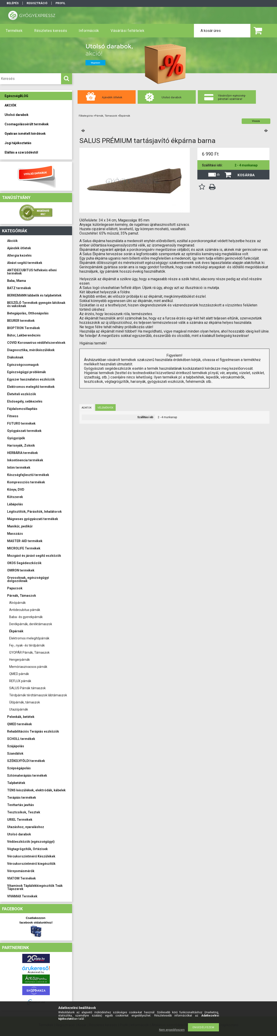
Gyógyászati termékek (24, 431)
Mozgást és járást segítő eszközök (34, 555)
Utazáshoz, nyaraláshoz (25, 827)
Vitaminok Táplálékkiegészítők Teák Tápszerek (35, 887)
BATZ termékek (19, 288)
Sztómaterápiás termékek (27, 775)
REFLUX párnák (20, 681)
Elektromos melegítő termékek (31, 387)
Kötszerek (15, 497)
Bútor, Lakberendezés (24, 335)
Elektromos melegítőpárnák (29, 638)
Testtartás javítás (20, 805)
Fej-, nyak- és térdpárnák (27, 645)
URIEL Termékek (19, 819)
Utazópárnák (18, 709)
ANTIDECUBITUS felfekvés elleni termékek (32, 271)
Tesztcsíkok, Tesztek (23, 812)
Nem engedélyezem (172, 1029)
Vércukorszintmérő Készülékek (31, 856)
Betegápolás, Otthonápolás (28, 313)
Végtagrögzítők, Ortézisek (27, 849)
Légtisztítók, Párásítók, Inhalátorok (34, 511)
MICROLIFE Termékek (23, 548)
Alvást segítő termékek (24, 263)
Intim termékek (18, 467)
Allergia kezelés (19, 255)
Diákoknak (15, 357)
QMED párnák (19, 674)
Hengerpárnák (19, 659)
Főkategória (86, 115)
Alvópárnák (17, 603)
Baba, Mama (16, 281)
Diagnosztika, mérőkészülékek (31, 350)
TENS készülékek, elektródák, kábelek (36, 790)
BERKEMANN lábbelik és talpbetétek (34, 295)
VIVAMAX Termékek (22, 896)
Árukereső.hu (36, 972)
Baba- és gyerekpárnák (26, 617)
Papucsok (14, 588)
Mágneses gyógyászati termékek (32, 519)
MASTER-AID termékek (24, 541)
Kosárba (246, 175)
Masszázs (15, 533)
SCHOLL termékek (21, 739)
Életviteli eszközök (21, 394)
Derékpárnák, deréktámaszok (30, 624)
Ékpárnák (16, 631)
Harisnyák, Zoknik (21, 445)
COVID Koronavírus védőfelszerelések (36, 342)
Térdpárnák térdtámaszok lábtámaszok (38, 695)
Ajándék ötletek (19, 248)
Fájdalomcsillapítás (22, 409)
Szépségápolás (19, 768)
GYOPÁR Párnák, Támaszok (29, 652)
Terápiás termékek (21, 797)
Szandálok (15, 753)
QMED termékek (19, 724)
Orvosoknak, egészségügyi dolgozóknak (28, 579)
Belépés (13, 3)
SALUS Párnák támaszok (27, 688)
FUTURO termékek (21, 423)
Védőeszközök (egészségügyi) (31, 841)
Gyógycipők (16, 438)
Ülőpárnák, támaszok (24, 702)
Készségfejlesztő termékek (28, 475)
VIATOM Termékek (21, 878)
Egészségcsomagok (23, 365)
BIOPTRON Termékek (23, 328)
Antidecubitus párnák (24, 610)
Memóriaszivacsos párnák (28, 667)
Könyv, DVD (15, 489)
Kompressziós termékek (26, 482)
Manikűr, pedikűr (20, 526)
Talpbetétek (16, 783)
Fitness (12, 416)
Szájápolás (15, 746)
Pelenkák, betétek (20, 717)
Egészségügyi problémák (26, 372)
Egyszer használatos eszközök (31, 379)
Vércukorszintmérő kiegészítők (31, 863)
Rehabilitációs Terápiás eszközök (33, 731)
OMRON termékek (20, 570)
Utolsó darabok (19, 834)
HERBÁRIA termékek (22, 453)
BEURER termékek (21, 320)
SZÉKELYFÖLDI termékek (26, 761)
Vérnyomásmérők (20, 871)
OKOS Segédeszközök (24, 563)
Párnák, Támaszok (21, 595)
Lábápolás (15, 504)
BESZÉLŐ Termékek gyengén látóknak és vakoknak (36, 304)
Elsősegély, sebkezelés (24, 401)
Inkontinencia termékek (25, 460)
